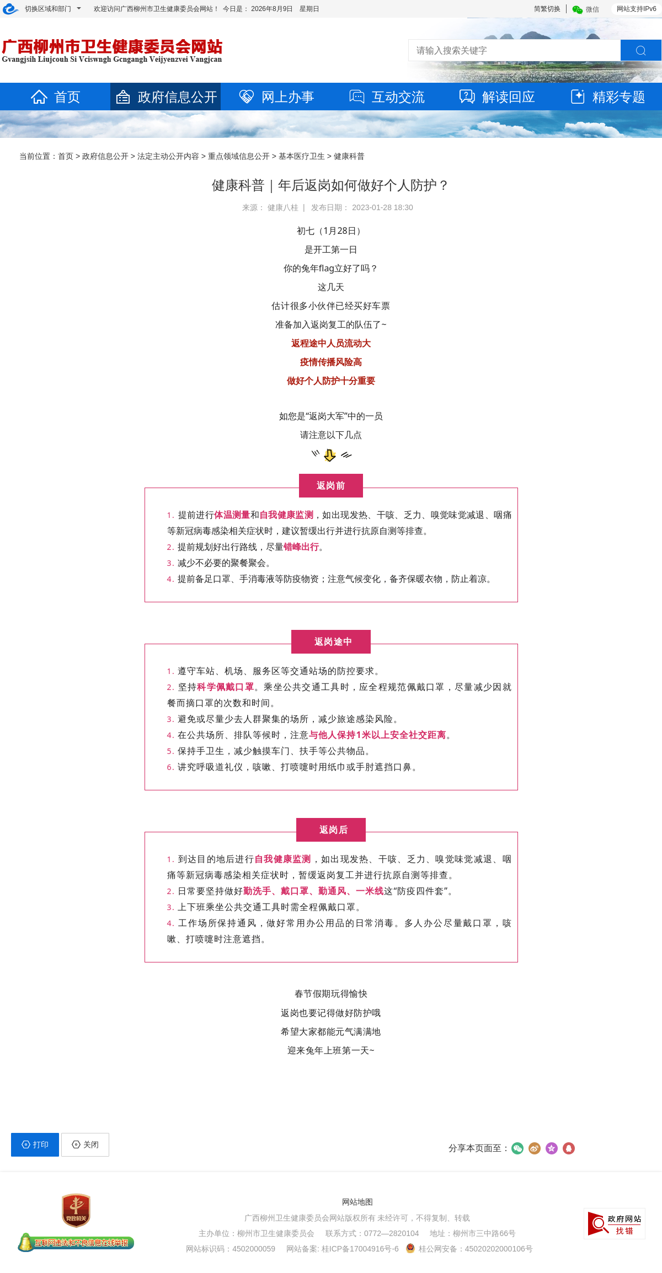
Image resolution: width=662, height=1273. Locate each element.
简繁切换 (547, 9)
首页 (55, 96)
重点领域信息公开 (239, 156)
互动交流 (386, 96)
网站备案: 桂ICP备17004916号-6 (342, 1248)
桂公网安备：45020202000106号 (469, 1248)
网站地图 (357, 1201)
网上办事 (275, 96)
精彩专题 (606, 96)
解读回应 (496, 96)
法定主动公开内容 (168, 156)
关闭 (85, 1144)
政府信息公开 (165, 96)
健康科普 (349, 156)
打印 (35, 1144)
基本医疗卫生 (302, 156)
